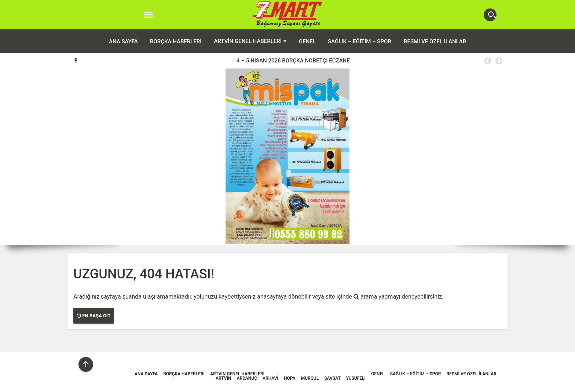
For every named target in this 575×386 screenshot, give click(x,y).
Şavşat (332, 378)
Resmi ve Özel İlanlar (435, 41)
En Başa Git (93, 315)
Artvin (223, 378)
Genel (307, 41)
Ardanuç (247, 378)
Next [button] (498, 61)
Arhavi (270, 378)
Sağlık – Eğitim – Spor (359, 41)
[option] (293, 60)
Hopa (290, 378)
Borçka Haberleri (176, 41)
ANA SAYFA (123, 41)
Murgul (310, 378)
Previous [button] (487, 61)
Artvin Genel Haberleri (248, 41)
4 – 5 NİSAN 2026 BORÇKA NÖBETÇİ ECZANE (293, 60)
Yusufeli (356, 378)
